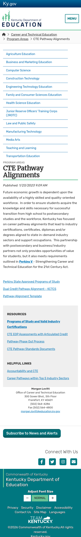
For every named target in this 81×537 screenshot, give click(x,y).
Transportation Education (24, 148)
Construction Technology (24, 75)
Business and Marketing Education (31, 60)
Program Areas (18, 39)
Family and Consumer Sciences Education (28, 91)
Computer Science (19, 68)
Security (27, 504)
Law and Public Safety (22, 119)
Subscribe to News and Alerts (32, 429)
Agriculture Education (22, 53)
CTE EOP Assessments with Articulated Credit (40, 325)
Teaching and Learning (22, 141)
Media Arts (13, 133)
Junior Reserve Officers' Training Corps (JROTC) (34, 110)
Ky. (9, 3)
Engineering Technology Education (31, 82)
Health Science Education (25, 101)
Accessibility (63, 504)
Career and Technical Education (34, 34)
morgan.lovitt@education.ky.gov (40, 407)
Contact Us (23, 508)
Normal (40, 494)
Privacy (12, 504)
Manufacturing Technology (25, 126)
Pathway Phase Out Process (27, 332)
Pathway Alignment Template (24, 287)
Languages (57, 508)
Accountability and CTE (24, 362)
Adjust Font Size (40, 488)
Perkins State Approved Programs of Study (34, 272)
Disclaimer (43, 504)
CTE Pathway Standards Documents (33, 340)
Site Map (40, 508)
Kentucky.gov (40, 533)
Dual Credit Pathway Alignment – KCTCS (32, 280)
